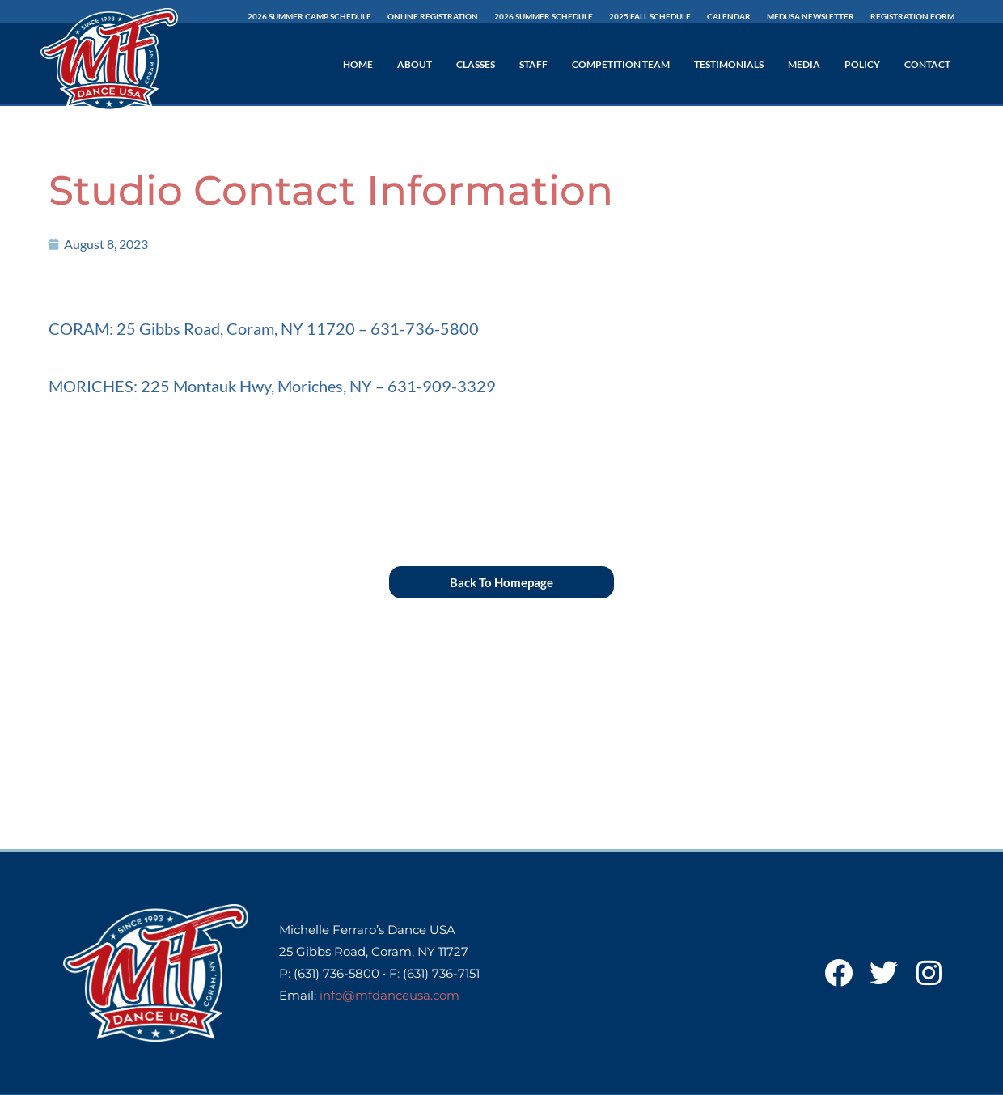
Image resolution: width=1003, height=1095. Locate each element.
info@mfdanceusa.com (389, 995)
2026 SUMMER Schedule (543, 16)
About (414, 64)
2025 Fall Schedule (650, 16)
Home (358, 64)
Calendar (729, 16)
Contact (927, 64)
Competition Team (621, 64)
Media (804, 64)
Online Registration (432, 16)
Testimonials (729, 64)
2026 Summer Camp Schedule (309, 16)
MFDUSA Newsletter (810, 16)
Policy (862, 64)
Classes (475, 64)
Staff (533, 64)
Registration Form (912, 16)
